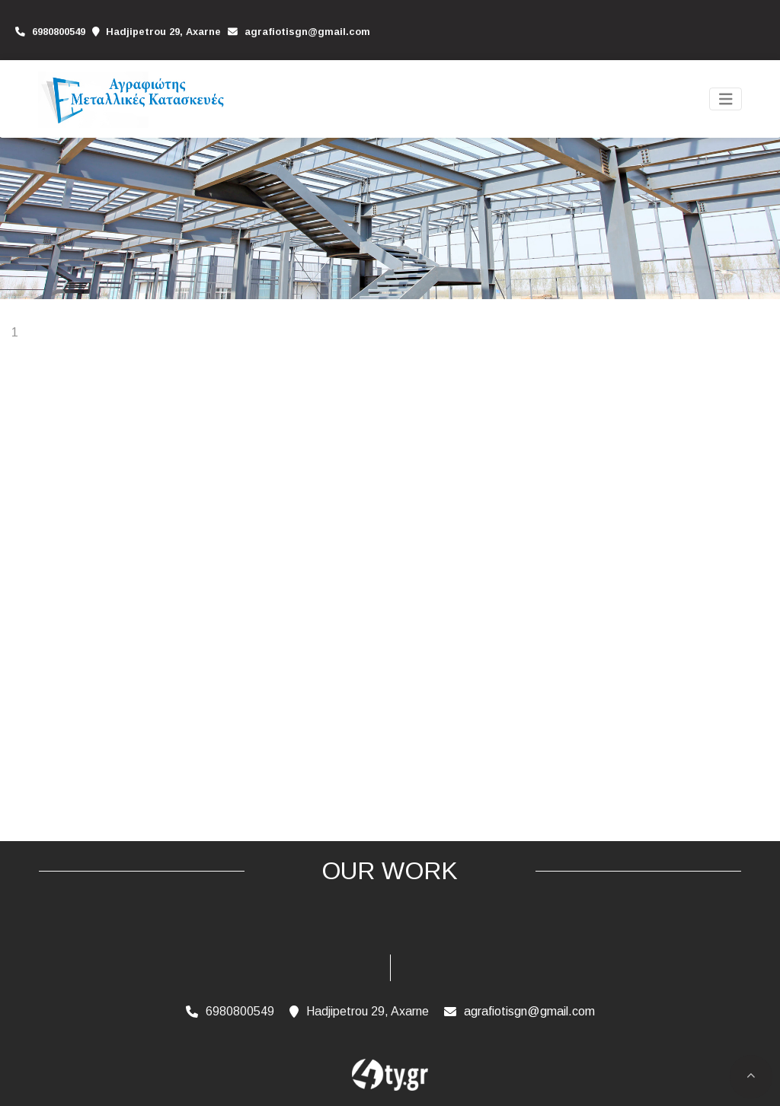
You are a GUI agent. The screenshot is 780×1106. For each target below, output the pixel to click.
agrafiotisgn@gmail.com (307, 31)
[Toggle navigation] (726, 99)
